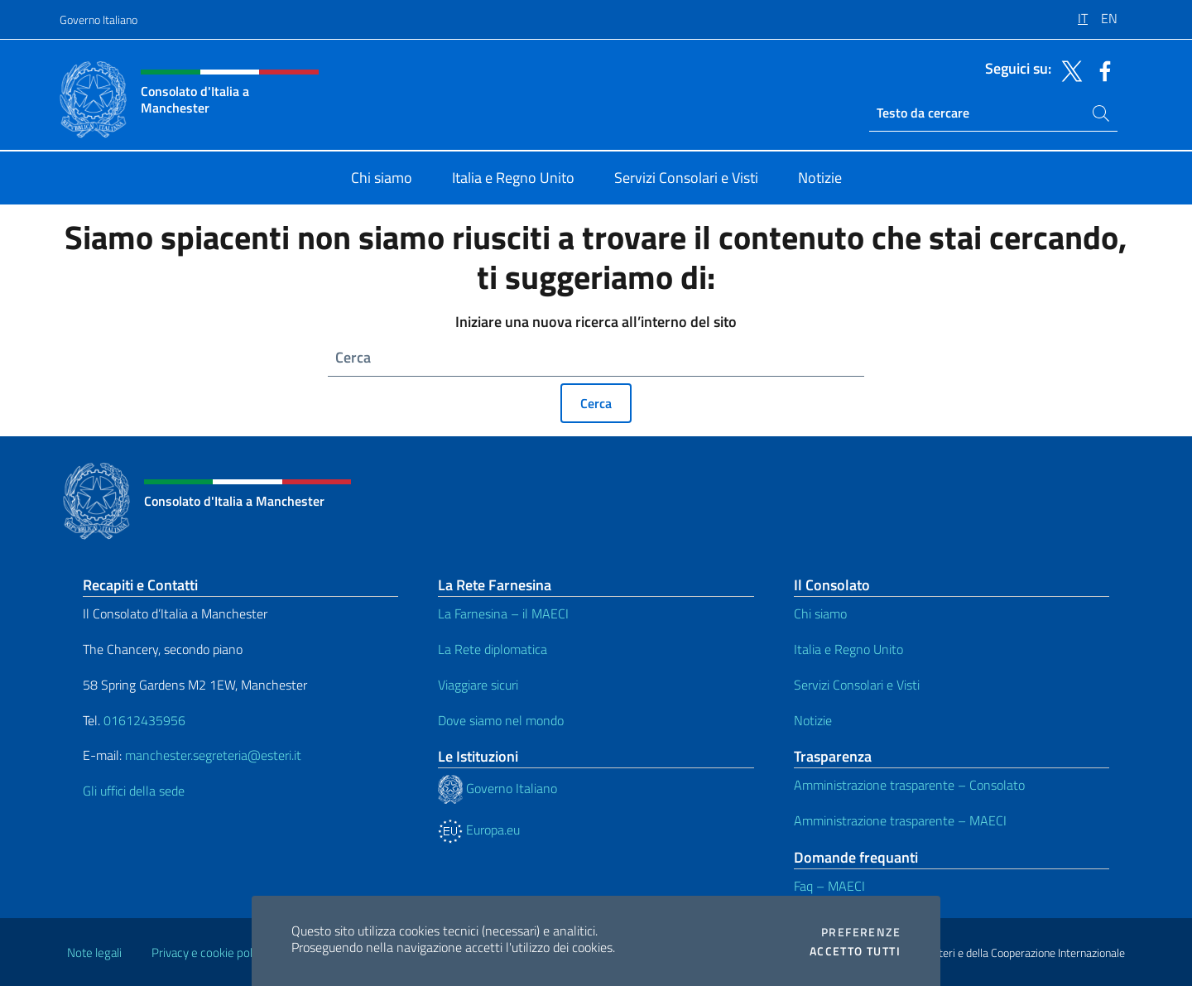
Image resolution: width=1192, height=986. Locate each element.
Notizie (813, 720)
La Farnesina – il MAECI (503, 613)
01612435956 (144, 720)
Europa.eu (479, 829)
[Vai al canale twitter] (1067, 69)
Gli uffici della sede (134, 791)
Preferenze (861, 932)
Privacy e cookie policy (209, 952)
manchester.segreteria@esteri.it (213, 755)
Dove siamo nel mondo (501, 720)
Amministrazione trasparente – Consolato (909, 785)
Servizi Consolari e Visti (857, 685)
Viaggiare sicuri (478, 685)
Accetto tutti (855, 951)
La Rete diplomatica (492, 649)
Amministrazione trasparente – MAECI (900, 820)
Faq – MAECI (829, 886)
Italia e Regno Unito (848, 649)
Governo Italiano (98, 19)
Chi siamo (820, 613)
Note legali (94, 952)
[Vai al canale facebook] (1101, 69)
